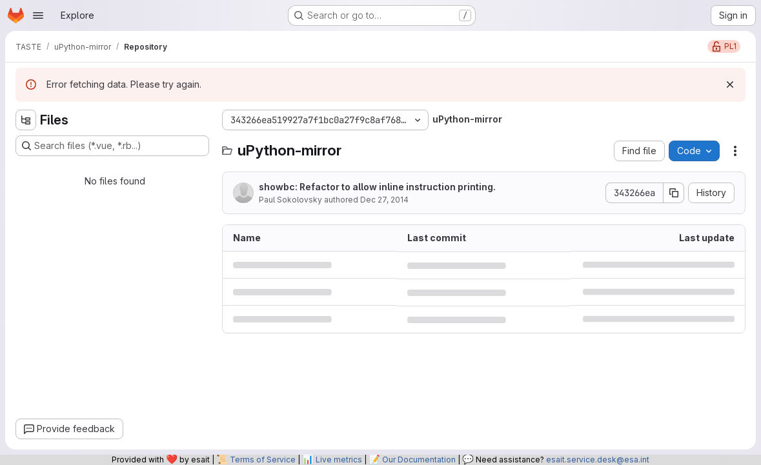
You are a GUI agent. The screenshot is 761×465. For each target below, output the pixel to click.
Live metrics (339, 459)
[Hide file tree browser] (25, 120)
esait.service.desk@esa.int (597, 459)
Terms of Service (263, 459)
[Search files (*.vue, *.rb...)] (112, 145)
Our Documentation (419, 459)
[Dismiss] (730, 84)
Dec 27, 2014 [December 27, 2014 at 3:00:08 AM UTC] (384, 199)
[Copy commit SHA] (674, 193)
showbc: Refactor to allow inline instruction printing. (377, 186)
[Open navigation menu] (38, 15)
